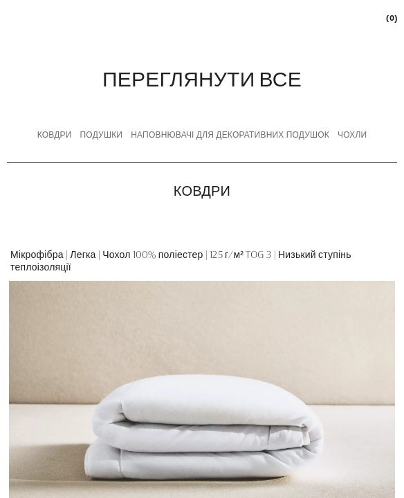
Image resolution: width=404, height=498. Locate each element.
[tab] (54, 135)
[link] (391, 17)
